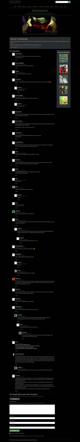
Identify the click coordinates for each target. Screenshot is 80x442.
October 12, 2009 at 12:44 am (20, 72)
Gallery (19, 6)
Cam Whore (63, 73)
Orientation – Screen (63, 63)
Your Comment (12, 401)
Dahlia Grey (45, 14)
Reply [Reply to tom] (16, 350)
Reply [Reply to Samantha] (16, 118)
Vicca (54, 14)
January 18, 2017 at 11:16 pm (22, 196)
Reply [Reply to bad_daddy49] (16, 68)
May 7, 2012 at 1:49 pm (19, 161)
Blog (15, 6)
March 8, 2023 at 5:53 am (21, 271)
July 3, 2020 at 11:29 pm (19, 355)
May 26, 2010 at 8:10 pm (19, 122)
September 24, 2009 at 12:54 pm (20, 64)
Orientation (40, 10)
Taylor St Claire (50, 14)
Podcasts (24, 6)
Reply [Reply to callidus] (16, 216)
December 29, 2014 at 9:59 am (20, 247)
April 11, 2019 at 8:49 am (21, 316)
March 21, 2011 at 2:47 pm (19, 143)
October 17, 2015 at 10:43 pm (20, 255)
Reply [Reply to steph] (16, 76)
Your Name (11, 416)
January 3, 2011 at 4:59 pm (19, 134)
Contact (56, 6)
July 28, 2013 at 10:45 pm (19, 188)
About (52, 6)
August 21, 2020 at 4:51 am (26, 333)
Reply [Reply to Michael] (16, 286)
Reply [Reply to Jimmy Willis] (16, 100)
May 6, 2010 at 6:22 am (19, 113)
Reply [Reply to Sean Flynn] (16, 129)
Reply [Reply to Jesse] (21, 329)
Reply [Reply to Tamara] (16, 391)
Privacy (61, 6)
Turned (63, 94)
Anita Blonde (40, 14)
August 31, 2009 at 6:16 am (19, 55)
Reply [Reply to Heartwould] (16, 148)
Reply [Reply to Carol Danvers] (16, 364)
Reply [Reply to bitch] (16, 175)
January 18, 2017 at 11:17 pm (22, 105)
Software (47, 6)
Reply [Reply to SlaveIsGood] (16, 251)
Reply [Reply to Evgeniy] (16, 303)
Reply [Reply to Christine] (16, 84)
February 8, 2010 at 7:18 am (19, 96)
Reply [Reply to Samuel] (16, 295)
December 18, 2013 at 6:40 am (20, 220)
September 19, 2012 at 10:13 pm (20, 180)
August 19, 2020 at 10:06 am (24, 325)
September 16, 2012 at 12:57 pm (20, 170)
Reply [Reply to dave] (16, 225)
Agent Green (63, 105)
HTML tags (15, 398)
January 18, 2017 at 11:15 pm (22, 229)
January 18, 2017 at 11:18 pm (22, 88)
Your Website (12, 425)
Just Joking (63, 84)
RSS (65, 6)
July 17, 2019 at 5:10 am (19, 343)
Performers (35, 6)
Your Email (11, 420)
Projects (29, 6)
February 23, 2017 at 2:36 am (20, 290)
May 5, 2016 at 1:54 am (19, 279)
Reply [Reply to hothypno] (16, 259)
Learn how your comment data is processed (35, 436)
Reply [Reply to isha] (16, 156)
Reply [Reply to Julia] (16, 191)
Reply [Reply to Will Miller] (16, 311)
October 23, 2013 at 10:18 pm (20, 212)
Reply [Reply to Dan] (16, 183)
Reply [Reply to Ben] (16, 207)
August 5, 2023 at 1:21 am (19, 376)
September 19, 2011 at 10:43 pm (20, 153)
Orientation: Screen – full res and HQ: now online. (29, 47)
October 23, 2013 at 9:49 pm (20, 204)
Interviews (41, 6)
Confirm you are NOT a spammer (16, 433)
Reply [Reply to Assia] (18, 275)
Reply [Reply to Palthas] (16, 166)
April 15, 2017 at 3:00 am (24, 239)
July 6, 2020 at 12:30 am (21, 368)
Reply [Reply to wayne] (18, 92)
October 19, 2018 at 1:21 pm (20, 300)
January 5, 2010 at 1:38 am (19, 80)
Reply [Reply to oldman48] (16, 60)
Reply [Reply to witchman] (16, 139)
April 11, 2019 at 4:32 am (19, 308)
